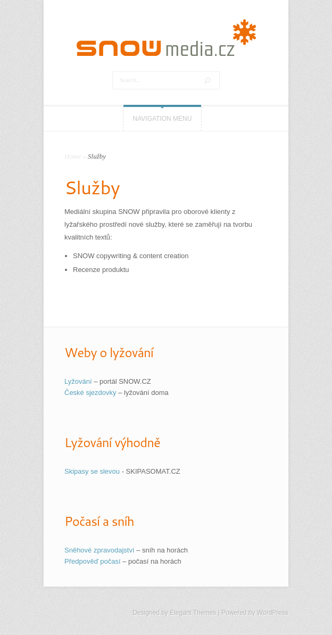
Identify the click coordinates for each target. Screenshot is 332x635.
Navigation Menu (162, 118)
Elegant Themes (193, 612)
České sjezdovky (90, 393)
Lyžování (78, 381)
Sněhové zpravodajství (99, 550)
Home (72, 156)
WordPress (272, 612)
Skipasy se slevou (92, 471)
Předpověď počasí (92, 561)
